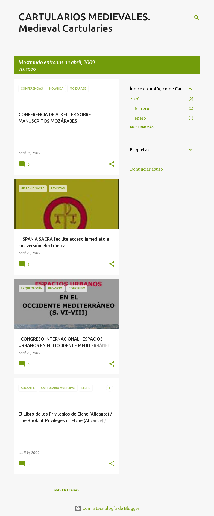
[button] (112, 164)
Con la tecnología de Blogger (107, 508)
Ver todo (27, 69)
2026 (134, 99)
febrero (141, 108)
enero (140, 118)
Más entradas (66, 490)
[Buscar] (197, 17)
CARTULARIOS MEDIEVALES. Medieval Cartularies (85, 22)
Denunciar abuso (146, 169)
